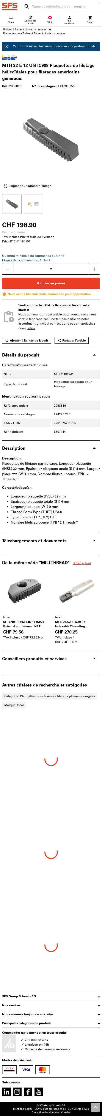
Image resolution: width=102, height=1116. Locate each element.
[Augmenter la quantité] (94, 269)
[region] (51, 203)
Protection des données (45, 1112)
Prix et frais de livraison (37, 237)
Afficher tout (82, 563)
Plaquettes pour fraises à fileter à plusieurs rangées (34, 33)
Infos (31, 328)
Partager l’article (71, 340)
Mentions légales (23, 1109)
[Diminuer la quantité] (7, 269)
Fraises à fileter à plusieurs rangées (24, 29)
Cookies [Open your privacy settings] (65, 1112)
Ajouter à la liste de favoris (27, 340)
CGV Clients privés (78, 1109)
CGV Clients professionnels (50, 1109)
